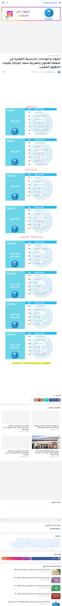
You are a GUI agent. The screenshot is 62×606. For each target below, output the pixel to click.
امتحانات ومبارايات (41, 540)
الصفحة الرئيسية (55, 55)
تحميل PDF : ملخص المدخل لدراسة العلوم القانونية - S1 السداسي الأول (29, 602)
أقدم (3, 520)
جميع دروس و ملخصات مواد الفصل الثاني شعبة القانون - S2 (32, 586)
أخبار (49, 55)
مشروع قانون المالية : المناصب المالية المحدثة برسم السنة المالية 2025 (46, 426)
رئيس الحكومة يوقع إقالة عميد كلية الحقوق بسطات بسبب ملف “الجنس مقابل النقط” (47, 452)
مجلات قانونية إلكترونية (51, 543)
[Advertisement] (31, 38)
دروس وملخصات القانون (21, 546)
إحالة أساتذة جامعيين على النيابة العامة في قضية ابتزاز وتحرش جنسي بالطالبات (17, 452)
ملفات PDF (54, 540)
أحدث (58, 520)
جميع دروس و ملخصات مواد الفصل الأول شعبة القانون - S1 (32, 594)
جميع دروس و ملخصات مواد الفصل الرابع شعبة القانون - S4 (32, 578)
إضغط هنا (16, 363)
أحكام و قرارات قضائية (24, 540)
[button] (59, 2)
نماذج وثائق (15, 543)
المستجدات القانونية (52, 546)
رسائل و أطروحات (37, 546)
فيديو (39, 543)
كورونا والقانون (27, 543)
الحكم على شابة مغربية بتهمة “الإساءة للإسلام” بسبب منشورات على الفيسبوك (16, 427)
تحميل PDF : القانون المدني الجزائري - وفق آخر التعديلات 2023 (32, 569)
